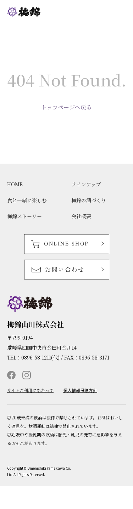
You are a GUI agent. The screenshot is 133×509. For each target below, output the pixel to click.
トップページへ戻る (66, 107)
